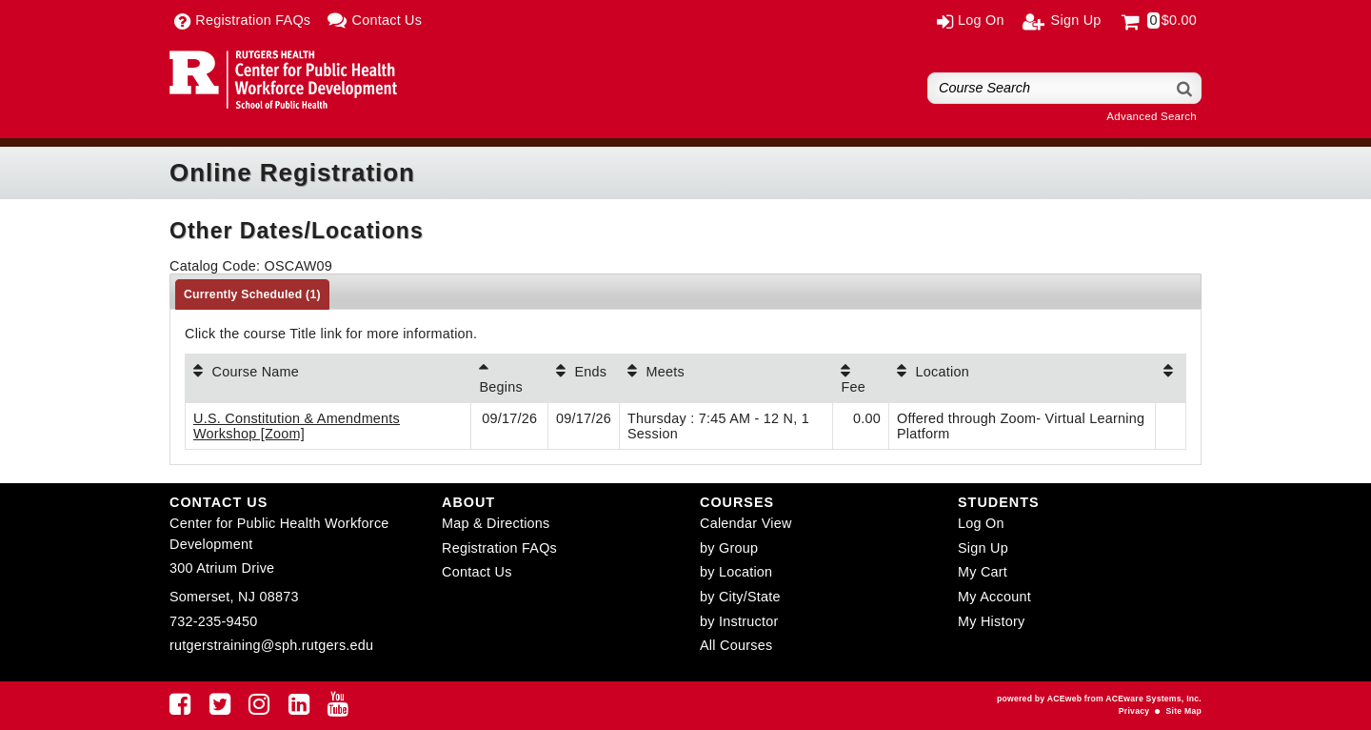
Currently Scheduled (252, 294)
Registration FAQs (499, 548)
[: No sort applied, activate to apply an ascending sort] (1170, 378)
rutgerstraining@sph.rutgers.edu (271, 645)
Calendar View (746, 523)
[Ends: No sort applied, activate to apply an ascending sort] (583, 378)
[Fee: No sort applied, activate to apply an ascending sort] (860, 378)
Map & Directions (496, 523)
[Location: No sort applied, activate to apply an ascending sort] (1022, 378)
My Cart (982, 571)
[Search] (1185, 88)
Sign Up (983, 548)
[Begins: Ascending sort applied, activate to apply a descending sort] (508, 378)
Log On (981, 523)
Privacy (1134, 711)
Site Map (1184, 711)
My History (991, 621)
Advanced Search (1151, 116)
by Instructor (739, 621)
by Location (736, 571)
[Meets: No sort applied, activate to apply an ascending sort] (726, 378)
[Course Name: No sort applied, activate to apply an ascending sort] (328, 378)
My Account (994, 596)
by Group (729, 548)
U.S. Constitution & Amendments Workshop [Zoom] (296, 426)
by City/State (740, 596)
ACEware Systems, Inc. (1153, 698)
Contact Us (477, 571)
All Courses (736, 645)
